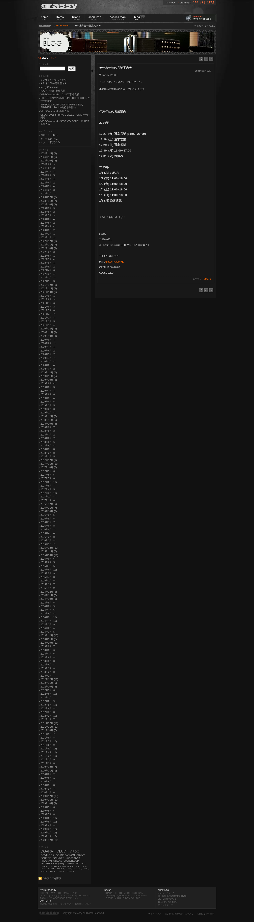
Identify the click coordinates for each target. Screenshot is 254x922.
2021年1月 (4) (47, 325)
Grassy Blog (62, 25)
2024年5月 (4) (47, 179)
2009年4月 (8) (47, 825)
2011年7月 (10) (48, 741)
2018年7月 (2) (47, 434)
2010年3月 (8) (47, 785)
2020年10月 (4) (48, 336)
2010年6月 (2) (47, 774)
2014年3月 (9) (47, 624)
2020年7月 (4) (47, 347)
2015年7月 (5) (47, 566)
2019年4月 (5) (47, 401)
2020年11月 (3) (48, 332)
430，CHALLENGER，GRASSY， (65, 867)
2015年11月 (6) (48, 551)
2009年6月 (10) (48, 818)
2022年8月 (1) (47, 255)
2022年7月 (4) (47, 259)
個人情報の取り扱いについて (179, 913)
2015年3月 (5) (47, 580)
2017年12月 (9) (48, 460)
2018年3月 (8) (47, 449)
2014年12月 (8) (48, 591)
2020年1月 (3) (47, 369)
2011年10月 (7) (48, 730)
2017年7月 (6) (47, 478)
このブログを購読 (49, 878)
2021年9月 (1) (47, 295)
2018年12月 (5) (48, 416)
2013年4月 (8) (47, 664)
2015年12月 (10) (49, 547)
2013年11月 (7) (48, 639)
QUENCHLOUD (71, 861)
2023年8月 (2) (47, 211)
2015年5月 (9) (47, 573)
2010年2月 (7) (47, 789)
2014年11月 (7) (48, 595)
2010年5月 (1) (47, 777)
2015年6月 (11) (48, 569)
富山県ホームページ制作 (51, 920)
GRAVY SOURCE (131, 898)
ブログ (88, 904)
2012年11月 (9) (48, 683)
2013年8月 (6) (47, 650)
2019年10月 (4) (48, 379)
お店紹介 (79, 904)
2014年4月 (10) (48, 621)
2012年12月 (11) (49, 679)
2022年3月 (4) (47, 274)
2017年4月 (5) (47, 489)
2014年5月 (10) (48, 617)
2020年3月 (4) (47, 361)
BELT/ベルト (85, 895)
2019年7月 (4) (47, 390)
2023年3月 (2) (47, 230)
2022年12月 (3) (48, 241)
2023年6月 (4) (47, 219)
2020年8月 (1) (47, 343)
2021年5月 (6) (47, 310)
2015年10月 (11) (49, 555)
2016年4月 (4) (47, 533)
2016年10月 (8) (48, 511)
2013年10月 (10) (49, 642)
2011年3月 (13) (48, 756)
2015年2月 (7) (47, 584)
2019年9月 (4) (47, 383)
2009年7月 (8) (47, 814)
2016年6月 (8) (47, 525)
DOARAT (48, 851)
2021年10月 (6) (48, 292)
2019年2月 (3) (47, 409)
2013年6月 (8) (47, 657)
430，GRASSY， (75, 869)
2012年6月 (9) (47, 701)
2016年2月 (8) (47, 540)
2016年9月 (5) (47, 515)
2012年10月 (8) (48, 686)
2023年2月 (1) (47, 233)
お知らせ (207, 279)
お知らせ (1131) (49, 135)
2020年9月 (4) (47, 339)
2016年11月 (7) (48, 507)
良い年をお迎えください (53, 79)
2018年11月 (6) (48, 420)
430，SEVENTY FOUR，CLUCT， (65, 870)
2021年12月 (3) (48, 285)
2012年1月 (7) (47, 719)
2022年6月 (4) (47, 263)
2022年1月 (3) (47, 281)
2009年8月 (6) (47, 810)
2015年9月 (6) (47, 558)
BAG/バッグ (46, 898)
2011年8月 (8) (47, 737)
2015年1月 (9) (47, 588)
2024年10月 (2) (48, 160)
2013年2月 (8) (47, 672)
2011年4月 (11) (48, 752)
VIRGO (74, 851)
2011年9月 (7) (47, 734)
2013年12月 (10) (49, 635)
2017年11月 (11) (49, 463)
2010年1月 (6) (47, 792)
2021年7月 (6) (47, 303)
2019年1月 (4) (47, 412)
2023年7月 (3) (47, 215)
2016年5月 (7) (47, 529)
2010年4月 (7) (47, 781)
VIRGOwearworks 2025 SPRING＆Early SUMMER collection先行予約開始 (61, 106)
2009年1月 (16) (48, 836)
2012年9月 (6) (47, 690)
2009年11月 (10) (49, 799)
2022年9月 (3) (47, 252)
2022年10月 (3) (48, 248)
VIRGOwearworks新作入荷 (54, 111)
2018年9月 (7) (47, 427)
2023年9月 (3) (47, 208)
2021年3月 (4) (47, 317)
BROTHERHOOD (49, 863)
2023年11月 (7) (48, 201)
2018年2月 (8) (47, 453)
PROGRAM (46, 861)
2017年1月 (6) (47, 500)
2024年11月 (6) (48, 157)
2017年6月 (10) (48, 482)
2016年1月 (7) (47, 544)
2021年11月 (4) (48, 288)
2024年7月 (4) (47, 171)
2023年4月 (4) (47, 226)
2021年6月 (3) (47, 306)
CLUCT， (72, 871)
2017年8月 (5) (47, 474)
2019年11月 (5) (48, 376)
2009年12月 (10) (49, 796)
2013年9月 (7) (47, 646)
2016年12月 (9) (48, 504)
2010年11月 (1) (48, 770)
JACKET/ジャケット (50, 895)
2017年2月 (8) (47, 496)
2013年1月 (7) (47, 675)
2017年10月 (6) (48, 467)
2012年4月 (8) (47, 708)
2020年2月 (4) (47, 365)
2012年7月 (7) (47, 697)
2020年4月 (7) (47, 358)
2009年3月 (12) (48, 829)
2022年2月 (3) (47, 277)
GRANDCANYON (65, 855)
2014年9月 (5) (47, 602)
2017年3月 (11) (48, 493)
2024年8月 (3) (47, 168)
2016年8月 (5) (47, 518)
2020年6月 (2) (47, 350)
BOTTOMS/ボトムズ (67, 893)
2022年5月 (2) (47, 266)
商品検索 (52, 904)
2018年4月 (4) (47, 445)
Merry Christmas (49, 87)
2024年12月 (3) (48, 153)
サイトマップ (154, 913)
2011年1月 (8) (47, 763)
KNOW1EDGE (73, 858)
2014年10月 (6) (48, 599)
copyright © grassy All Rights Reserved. (83, 913)
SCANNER (58, 858)
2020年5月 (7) (47, 354)
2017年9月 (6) (47, 471)
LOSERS (70, 863)
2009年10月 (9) (48, 803)
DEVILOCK (47, 855)
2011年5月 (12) (48, 748)
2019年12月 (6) (48, 372)
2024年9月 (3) (47, 164)
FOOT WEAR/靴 (69, 895)
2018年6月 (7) (47, 438)
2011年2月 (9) (47, 759)
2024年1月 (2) (47, 193)
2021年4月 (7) (47, 314)
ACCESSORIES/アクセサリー (68, 898)
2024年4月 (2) (47, 182)
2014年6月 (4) (47, 613)
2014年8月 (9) (47, 606)
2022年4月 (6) (47, 270)
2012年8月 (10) (48, 693)
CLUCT (62, 851)
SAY (78, 863)
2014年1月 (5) (47, 631)
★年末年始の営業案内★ (53, 83)
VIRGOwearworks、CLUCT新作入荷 (59, 94)
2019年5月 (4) (47, 398)
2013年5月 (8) (47, 661)
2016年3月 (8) (47, 537)
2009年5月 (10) (48, 821)
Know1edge (110, 895)
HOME (43, 904)
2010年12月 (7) (48, 767)
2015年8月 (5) (47, 562)
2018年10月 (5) (48, 423)
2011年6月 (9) (47, 745)
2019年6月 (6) (47, 394)
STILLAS (57, 861)
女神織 (118, 898)
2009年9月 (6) (47, 807)
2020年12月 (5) (48, 328)
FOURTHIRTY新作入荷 (52, 90)
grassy (61, 863)
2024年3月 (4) (47, 186)
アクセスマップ (165, 905)
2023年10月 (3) (48, 204)
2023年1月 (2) (47, 237)
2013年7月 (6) (47, 653)
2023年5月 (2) (47, 222)
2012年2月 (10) (48, 715)
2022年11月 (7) (48, 244)
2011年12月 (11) (49, 723)
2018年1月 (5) (47, 456)
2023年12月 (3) (48, 197)
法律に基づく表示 (205, 913)
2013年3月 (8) (47, 668)
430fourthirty (140, 895)
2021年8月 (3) (47, 299)
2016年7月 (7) (47, 522)
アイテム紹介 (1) (49, 138)
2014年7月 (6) (47, 609)
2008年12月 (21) (49, 840)
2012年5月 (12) (48, 705)
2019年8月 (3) (47, 387)
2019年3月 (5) (47, 405)
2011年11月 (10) (49, 726)
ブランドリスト (65, 904)
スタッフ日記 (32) (50, 142)
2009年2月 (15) (48, 832)
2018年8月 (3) (47, 431)
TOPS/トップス (47, 893)
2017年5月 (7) (47, 485)
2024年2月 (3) (47, 190)
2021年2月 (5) (47, 321)
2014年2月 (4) (47, 628)
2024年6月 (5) (47, 175)
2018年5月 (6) (47, 442)
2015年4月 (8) (47, 577)
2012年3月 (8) (47, 712)
